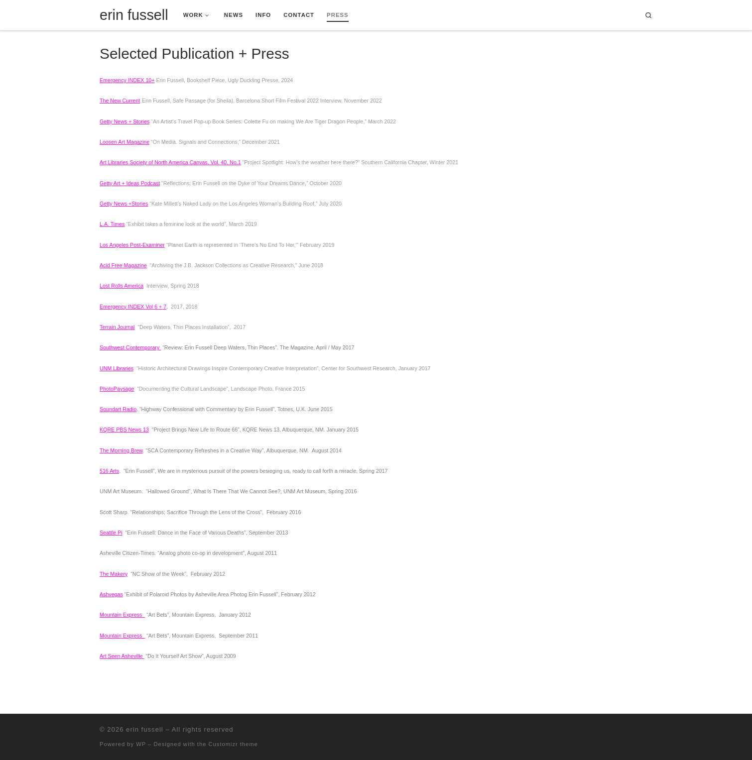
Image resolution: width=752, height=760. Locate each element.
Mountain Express (122, 615)
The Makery (113, 574)
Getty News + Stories (124, 121)
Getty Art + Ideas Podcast (130, 183)
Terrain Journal (117, 327)
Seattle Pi (111, 533)
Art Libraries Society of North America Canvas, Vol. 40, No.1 (170, 162)
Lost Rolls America (121, 286)
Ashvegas (111, 594)
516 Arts (109, 471)
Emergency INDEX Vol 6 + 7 (133, 307)
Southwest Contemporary (130, 347)
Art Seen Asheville (122, 656)
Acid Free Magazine (123, 265)
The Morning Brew (121, 450)
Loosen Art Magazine (124, 142)
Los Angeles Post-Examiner (132, 245)
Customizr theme (233, 744)
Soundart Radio (118, 409)
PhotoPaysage (117, 389)
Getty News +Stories (124, 204)
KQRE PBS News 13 (124, 430)
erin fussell (144, 729)
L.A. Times (112, 224)
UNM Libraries (116, 368)
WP (141, 744)
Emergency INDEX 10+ (127, 80)
